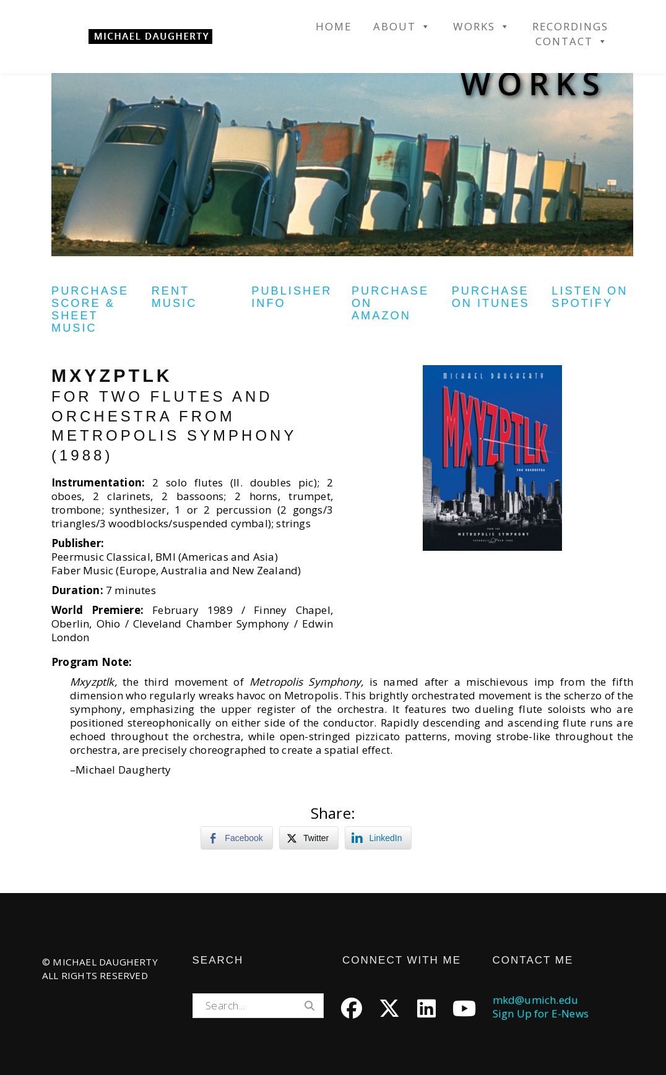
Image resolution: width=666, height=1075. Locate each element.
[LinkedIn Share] (378, 838)
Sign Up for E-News (541, 1013)
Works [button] (482, 26)
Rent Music (174, 297)
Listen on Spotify (589, 297)
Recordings (570, 26)
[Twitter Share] (309, 838)
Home (334, 26)
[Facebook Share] (236, 838)
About (402, 26)
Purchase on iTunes (491, 297)
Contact (571, 41)
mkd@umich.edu (536, 1000)
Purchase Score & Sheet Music (90, 309)
